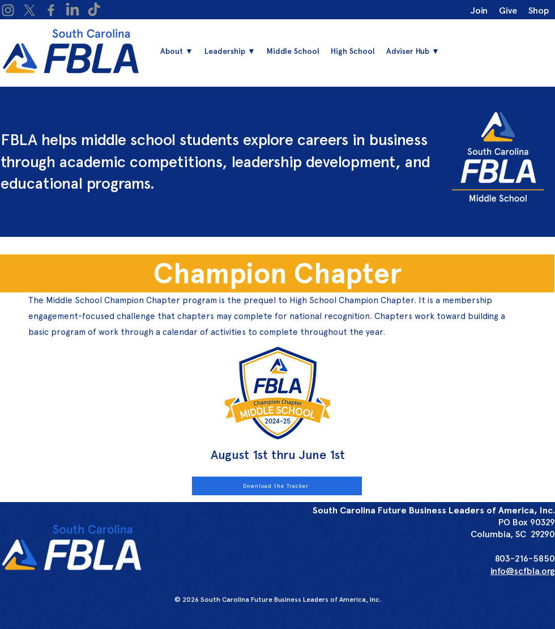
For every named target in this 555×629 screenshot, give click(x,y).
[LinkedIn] (72, 10)
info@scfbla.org (522, 571)
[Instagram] (8, 10)
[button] (230, 51)
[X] (29, 10)
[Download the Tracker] (277, 486)
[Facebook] (51, 10)
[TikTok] (94, 10)
